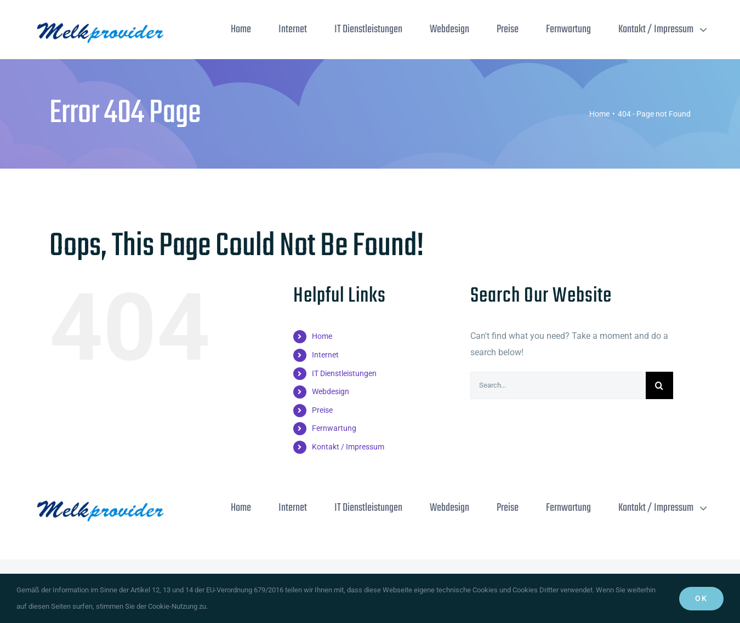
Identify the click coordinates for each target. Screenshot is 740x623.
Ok (701, 598)
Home (322, 336)
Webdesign (330, 391)
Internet (325, 354)
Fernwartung (334, 428)
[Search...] (558, 385)
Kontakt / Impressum (348, 446)
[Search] (659, 385)
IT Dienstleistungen (344, 373)
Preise (322, 410)
